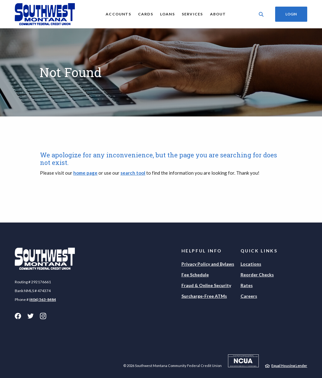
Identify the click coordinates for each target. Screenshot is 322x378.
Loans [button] (167, 14)
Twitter (30, 316)
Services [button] (192, 14)
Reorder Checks (257, 274)
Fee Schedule (195, 274)
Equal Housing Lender (289, 366)
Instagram (43, 316)
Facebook (18, 316)
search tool (132, 173)
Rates (247, 285)
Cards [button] (145, 14)
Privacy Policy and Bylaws (207, 264)
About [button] (218, 14)
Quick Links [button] (259, 250)
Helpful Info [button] (201, 250)
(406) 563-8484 (42, 299)
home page (85, 173)
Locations (251, 264)
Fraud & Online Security (206, 285)
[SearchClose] (261, 14)
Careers (249, 296)
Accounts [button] (118, 14)
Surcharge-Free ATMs (204, 296)
